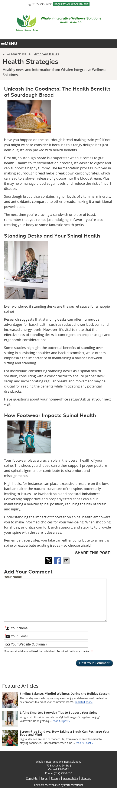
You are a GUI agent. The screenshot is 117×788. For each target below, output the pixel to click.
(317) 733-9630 (42, 4)
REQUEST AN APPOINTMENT (71, 4)
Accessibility (70, 778)
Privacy (55, 778)
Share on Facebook (58, 560)
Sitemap (86, 778)
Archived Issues (46, 54)
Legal (44, 778)
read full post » (83, 702)
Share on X (49, 560)
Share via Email (67, 560)
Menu (9, 43)
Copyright (32, 778)
